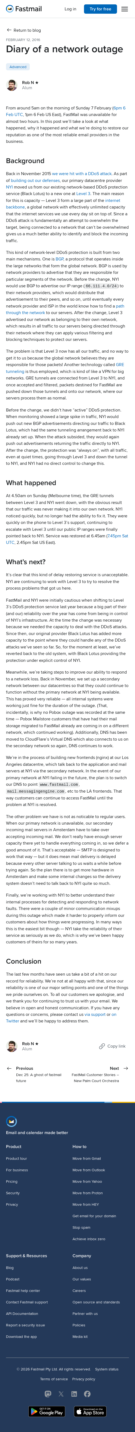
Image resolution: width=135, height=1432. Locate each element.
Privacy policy (83, 1378)
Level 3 (83, 193)
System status (107, 1369)
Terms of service (54, 1378)
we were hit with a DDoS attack (82, 173)
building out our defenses (35, 180)
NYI (9, 187)
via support (95, 1014)
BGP (59, 259)
